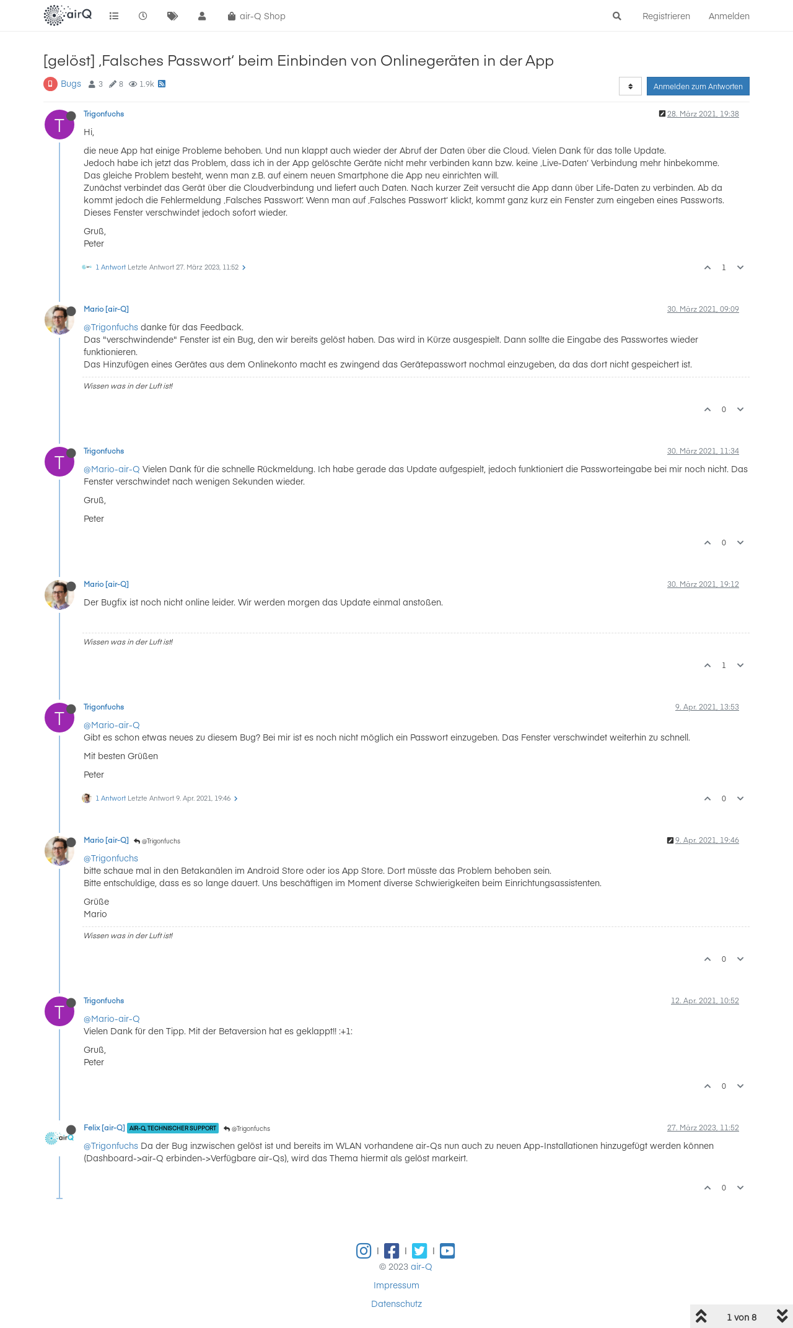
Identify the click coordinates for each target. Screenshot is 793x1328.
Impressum (396, 1284)
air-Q (421, 1266)
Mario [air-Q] (106, 309)
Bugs (71, 83)
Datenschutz (396, 1303)
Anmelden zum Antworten (698, 86)
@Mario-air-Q (112, 468)
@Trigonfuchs (111, 326)
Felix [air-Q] (104, 1127)
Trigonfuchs (104, 113)
